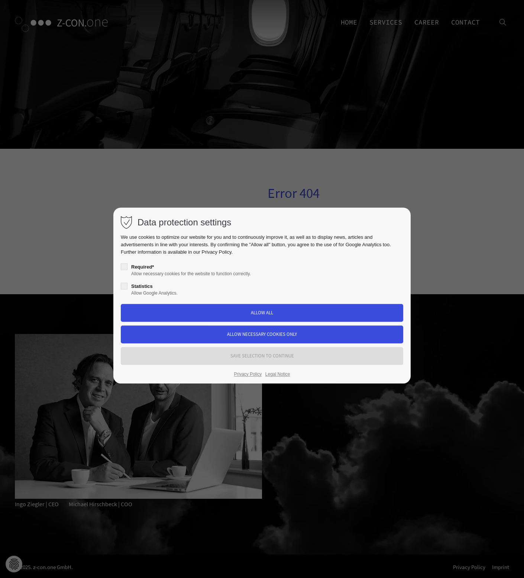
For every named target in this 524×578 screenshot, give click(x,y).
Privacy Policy (217, 252)
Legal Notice (277, 374)
